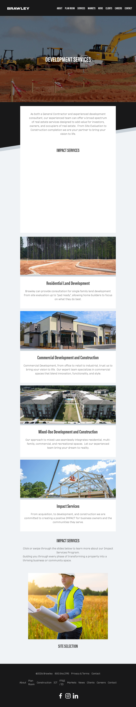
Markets (91, 8)
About (59, 8)
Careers (118, 8)
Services (81, 8)
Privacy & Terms (80, 673)
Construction (44, 682)
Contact (128, 8)
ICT (55, 682)
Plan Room (70, 8)
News (100, 8)
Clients (109, 8)
